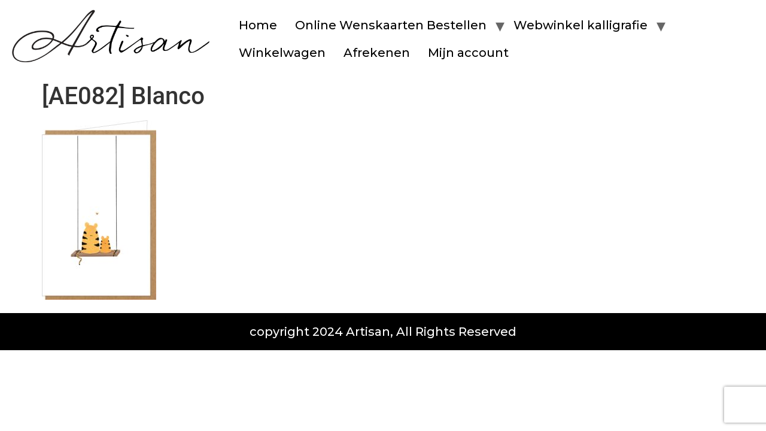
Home (258, 25)
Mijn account (468, 52)
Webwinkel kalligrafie (580, 25)
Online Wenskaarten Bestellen (391, 25)
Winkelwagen (282, 52)
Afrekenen (377, 52)
